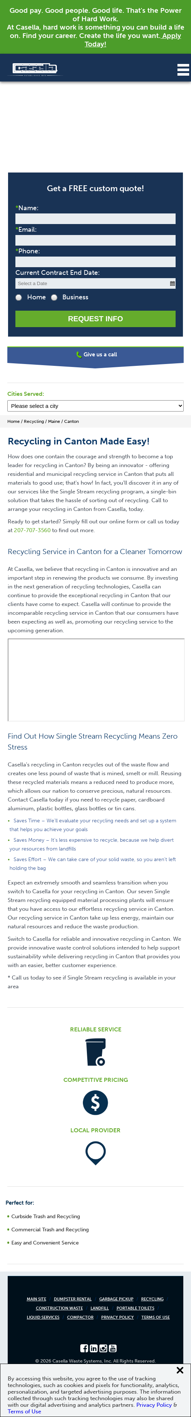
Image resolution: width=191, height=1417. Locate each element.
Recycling (152, 1299)
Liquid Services (43, 1317)
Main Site (36, 1299)
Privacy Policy (117, 1317)
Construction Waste (59, 1308)
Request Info (95, 319)
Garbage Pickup (116, 1299)
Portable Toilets (135, 1308)
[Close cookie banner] (180, 1370)
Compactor (80, 1317)
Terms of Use (156, 1317)
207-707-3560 (32, 530)
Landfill (100, 1308)
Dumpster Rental (73, 1299)
